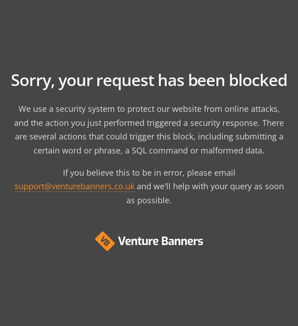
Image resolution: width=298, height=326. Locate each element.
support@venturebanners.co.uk (74, 186)
